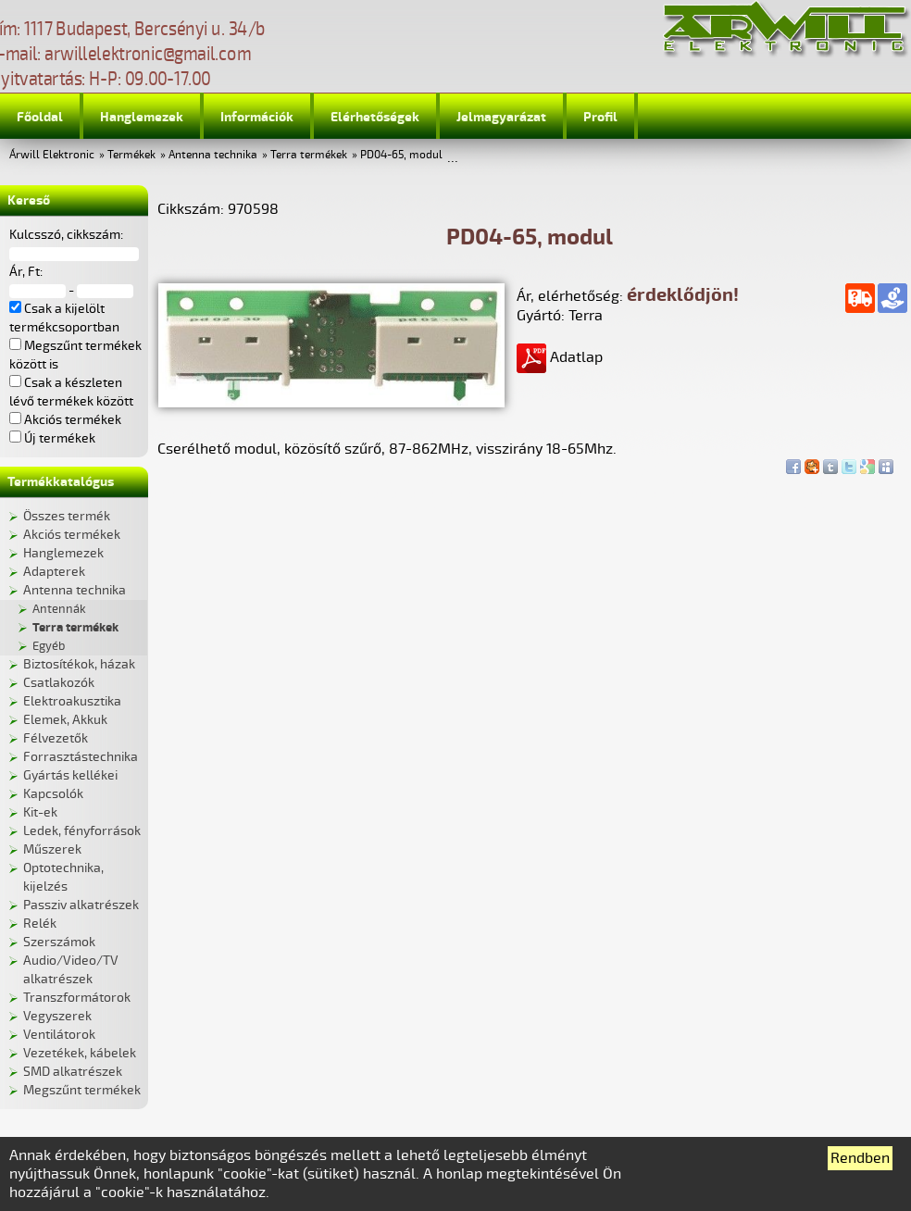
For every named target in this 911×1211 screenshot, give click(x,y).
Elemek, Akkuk (65, 720)
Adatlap (560, 357)
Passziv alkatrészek (81, 905)
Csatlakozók (58, 683)
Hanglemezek (141, 117)
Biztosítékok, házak (79, 664)
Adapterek (54, 572)
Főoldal (40, 117)
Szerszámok (59, 942)
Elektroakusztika (72, 701)
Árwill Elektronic (51, 155)
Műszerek (52, 849)
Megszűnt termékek (82, 1090)
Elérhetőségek (375, 117)
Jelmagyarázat (501, 117)
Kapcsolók (53, 794)
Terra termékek (308, 155)
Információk (256, 117)
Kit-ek (40, 812)
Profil (600, 117)
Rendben (860, 1158)
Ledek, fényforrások (82, 831)
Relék (39, 923)
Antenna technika (212, 155)
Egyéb (48, 646)
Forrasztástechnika (80, 757)
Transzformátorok (77, 997)
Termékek (131, 155)
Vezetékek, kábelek (79, 1053)
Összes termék (66, 516)
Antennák (59, 609)
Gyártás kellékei (70, 775)
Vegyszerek (57, 1016)
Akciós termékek (71, 535)
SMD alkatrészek (72, 1072)
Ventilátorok (59, 1034)
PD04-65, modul (401, 155)
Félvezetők (55, 738)
